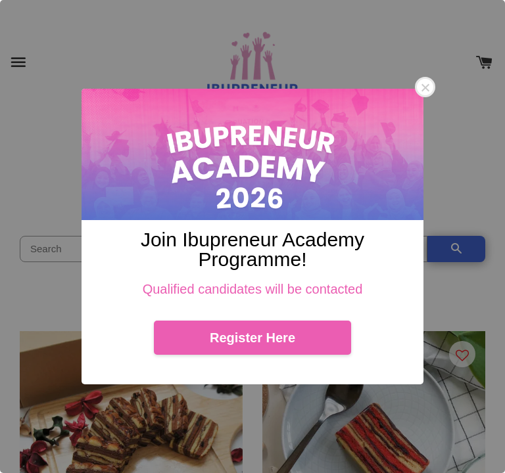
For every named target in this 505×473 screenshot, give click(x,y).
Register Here (252, 337)
